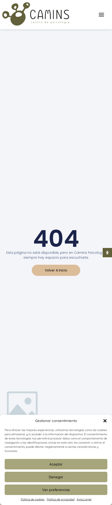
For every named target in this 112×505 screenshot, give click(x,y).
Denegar (56, 477)
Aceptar (56, 464)
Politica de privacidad (60, 499)
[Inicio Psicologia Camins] (35, 14)
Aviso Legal (84, 499)
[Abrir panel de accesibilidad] (107, 252)
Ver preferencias (56, 490)
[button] (105, 420)
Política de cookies (33, 499)
